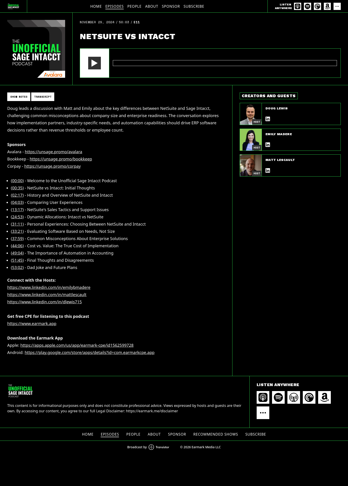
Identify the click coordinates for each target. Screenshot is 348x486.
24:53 (17, 216)
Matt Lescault (280, 159)
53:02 (17, 267)
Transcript (42, 97)
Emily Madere (278, 134)
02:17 (17, 195)
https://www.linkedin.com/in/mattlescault (46, 294)
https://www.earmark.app (31, 323)
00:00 (17, 180)
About (151, 6)
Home (96, 6)
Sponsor (171, 6)
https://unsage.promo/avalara (53, 151)
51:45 (17, 260)
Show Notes (18, 97)
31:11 (17, 224)
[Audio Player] (210, 63)
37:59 (17, 238)
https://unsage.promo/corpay (52, 166)
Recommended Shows (215, 434)
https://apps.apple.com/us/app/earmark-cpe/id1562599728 (77, 345)
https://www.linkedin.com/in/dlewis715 (44, 301)
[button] (94, 63)
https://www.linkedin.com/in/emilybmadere (48, 287)
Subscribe (194, 6)
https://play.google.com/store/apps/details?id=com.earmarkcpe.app (90, 352)
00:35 (17, 188)
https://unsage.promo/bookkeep (61, 159)
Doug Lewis (276, 108)
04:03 (17, 202)
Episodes (114, 6)
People (134, 6)
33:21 (17, 231)
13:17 (17, 209)
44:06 (17, 245)
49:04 (17, 253)
